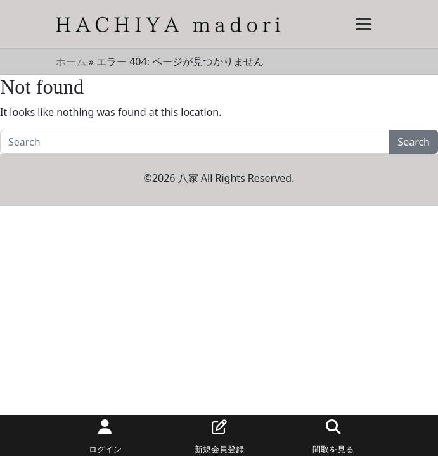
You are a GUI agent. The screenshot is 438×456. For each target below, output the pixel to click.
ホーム (71, 61)
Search (413, 142)
